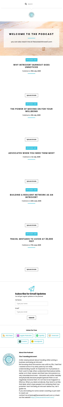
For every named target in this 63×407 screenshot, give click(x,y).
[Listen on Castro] (23, 341)
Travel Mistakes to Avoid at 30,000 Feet (31, 240)
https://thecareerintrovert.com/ (42, 397)
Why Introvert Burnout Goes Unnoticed (31, 66)
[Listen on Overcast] (54, 335)
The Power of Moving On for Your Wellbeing (31, 110)
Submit (31, 318)
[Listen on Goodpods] (37, 341)
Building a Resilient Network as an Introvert (31, 196)
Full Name (18, 300)
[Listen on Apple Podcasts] (24, 335)
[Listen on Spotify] (40, 335)
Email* (17, 308)
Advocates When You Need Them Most (31, 153)
